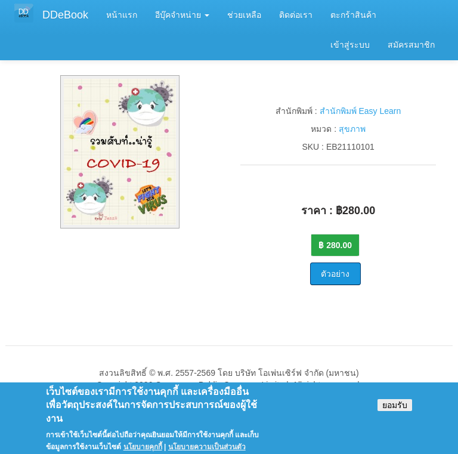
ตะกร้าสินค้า (353, 15)
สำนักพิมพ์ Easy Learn (360, 111)
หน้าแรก (121, 15)
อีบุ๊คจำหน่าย (182, 15)
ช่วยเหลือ (244, 15)
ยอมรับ (394, 411)
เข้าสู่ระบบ (350, 45)
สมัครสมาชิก (411, 45)
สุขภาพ (352, 129)
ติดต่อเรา (295, 15)
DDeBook (65, 15)
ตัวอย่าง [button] (335, 274)
